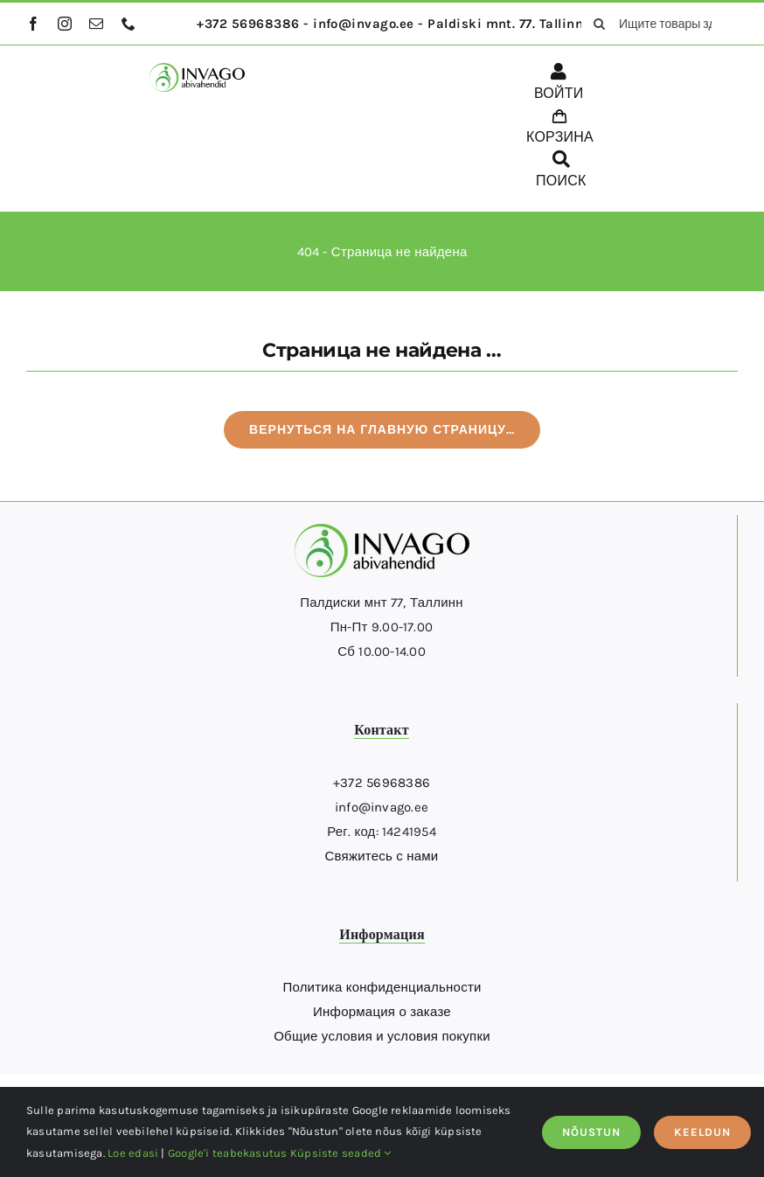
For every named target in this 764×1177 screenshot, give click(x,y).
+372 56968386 (381, 782)
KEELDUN (702, 1132)
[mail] (96, 24)
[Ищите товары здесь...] (659, 23)
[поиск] (599, 23)
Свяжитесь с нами (382, 856)
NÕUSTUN (591, 1132)
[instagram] (65, 24)
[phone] (128, 24)
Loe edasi (133, 1153)
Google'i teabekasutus (228, 1153)
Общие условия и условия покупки (382, 1036)
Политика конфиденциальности (381, 987)
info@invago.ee (381, 807)
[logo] (197, 69)
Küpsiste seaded (341, 1153)
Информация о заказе (382, 1012)
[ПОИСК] (561, 172)
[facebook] (33, 24)
